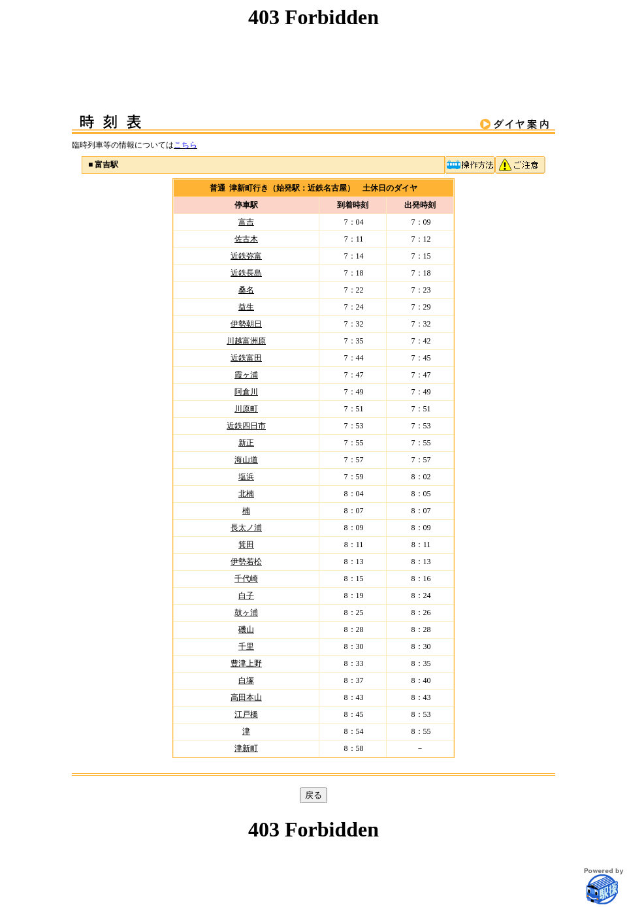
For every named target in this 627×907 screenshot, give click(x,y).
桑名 (246, 289)
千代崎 (246, 578)
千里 (246, 646)
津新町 (246, 748)
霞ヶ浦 (246, 374)
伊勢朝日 (246, 323)
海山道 (246, 459)
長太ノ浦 (246, 527)
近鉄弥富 (246, 256)
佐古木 (246, 239)
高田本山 (246, 697)
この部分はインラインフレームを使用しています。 (313, 46)
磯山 (246, 629)
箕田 (246, 544)
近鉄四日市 (246, 425)
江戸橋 (246, 714)
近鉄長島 (246, 273)
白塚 (246, 680)
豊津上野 (246, 663)
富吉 (246, 222)
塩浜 (246, 476)
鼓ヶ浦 (246, 612)
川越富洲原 (246, 340)
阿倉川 (246, 391)
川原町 (246, 408)
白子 (246, 595)
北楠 (246, 493)
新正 (246, 442)
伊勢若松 (246, 561)
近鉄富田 (246, 357)
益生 (246, 306)
